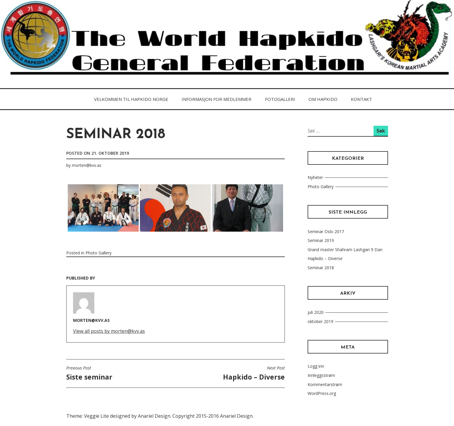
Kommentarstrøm (325, 384)
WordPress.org (322, 393)
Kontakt (361, 99)
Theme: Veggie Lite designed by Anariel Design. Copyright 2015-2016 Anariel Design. (159, 416)
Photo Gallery (98, 253)
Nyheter (315, 177)
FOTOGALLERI (280, 99)
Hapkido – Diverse (254, 373)
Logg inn (316, 366)
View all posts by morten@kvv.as (109, 331)
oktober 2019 (320, 321)
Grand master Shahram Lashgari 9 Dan (345, 249)
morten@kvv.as (86, 165)
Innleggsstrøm (321, 375)
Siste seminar (89, 373)
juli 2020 (316, 312)
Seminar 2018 (321, 267)
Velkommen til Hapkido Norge (131, 99)
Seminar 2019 (321, 240)
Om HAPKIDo (322, 99)
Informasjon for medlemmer (216, 99)
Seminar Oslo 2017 (326, 231)
